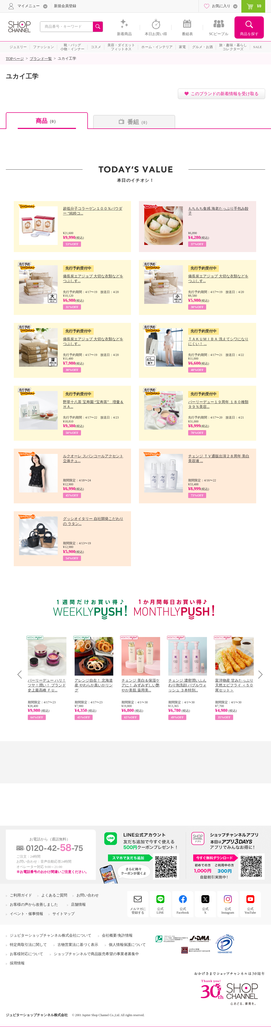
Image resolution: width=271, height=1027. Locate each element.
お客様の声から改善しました (34, 905)
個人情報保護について (127, 945)
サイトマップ (63, 914)
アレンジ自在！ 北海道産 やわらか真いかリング (94, 685)
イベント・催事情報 (26, 914)
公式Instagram (228, 910)
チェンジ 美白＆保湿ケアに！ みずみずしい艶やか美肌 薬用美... (140, 685)
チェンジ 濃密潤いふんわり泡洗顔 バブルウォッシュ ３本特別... (187, 685)
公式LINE (160, 910)
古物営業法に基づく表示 (77, 945)
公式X (205, 910)
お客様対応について (26, 954)
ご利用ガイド (21, 895)
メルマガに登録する (138, 910)
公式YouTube (250, 910)
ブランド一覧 (41, 59)
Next (258, 674)
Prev (21, 674)
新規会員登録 (65, 6)
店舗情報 (78, 905)
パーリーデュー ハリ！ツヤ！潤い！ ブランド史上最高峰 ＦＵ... (47, 685)
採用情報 (17, 963)
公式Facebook (183, 910)
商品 (47, 121)
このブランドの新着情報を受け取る (225, 93)
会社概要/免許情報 (117, 935)
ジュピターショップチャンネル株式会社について (50, 935)
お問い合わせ (87, 895)
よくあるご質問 (54, 895)
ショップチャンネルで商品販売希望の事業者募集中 (96, 954)
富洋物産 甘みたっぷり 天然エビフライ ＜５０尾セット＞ (234, 685)
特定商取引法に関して (28, 945)
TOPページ (15, 59)
